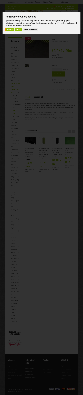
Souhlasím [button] (10, 29)
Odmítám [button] (18, 29)
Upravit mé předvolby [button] (30, 29)
